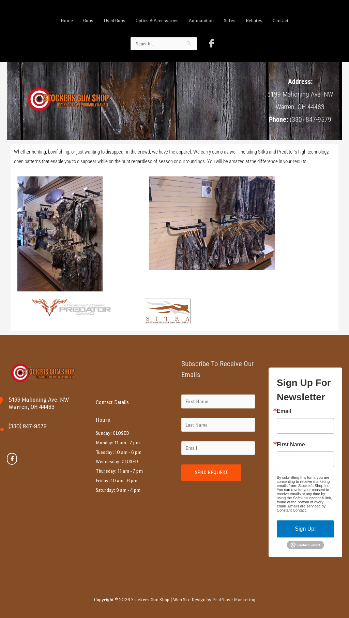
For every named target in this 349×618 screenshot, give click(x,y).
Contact (281, 20)
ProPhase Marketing (233, 599)
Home (67, 20)
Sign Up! (305, 529)
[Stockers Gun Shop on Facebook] (211, 43)
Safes (230, 20)
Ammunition (201, 20)
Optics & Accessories (157, 20)
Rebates (254, 20)
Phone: (278, 119)
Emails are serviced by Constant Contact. (301, 508)
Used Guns (114, 20)
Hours (103, 420)
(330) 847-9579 (28, 426)
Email (284, 411)
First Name (291, 444)
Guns (88, 20)
